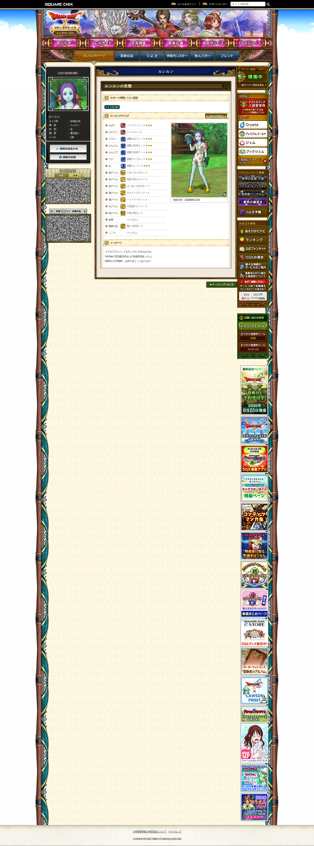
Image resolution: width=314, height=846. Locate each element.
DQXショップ (250, 43)
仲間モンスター (176, 57)
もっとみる (216, 116)
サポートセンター (218, 4)
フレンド (227, 57)
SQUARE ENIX (59, 4)
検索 (268, 4)
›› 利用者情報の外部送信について (150, 831)
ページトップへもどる (221, 284)
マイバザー (202, 57)
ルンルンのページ (94, 55)
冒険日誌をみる (68, 149)
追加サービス (213, 43)
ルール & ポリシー (186, 4)
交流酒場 (138, 43)
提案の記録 (68, 157)
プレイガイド (101, 43)
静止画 (75, 175)
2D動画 (61, 175)
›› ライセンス (174, 831)
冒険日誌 (126, 57)
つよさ (151, 57)
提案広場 (175, 43)
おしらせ (64, 43)
